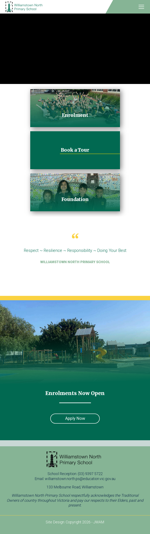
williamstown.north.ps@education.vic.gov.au (80, 478)
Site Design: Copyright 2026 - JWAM (75, 522)
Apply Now (75, 418)
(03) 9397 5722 (90, 473)
